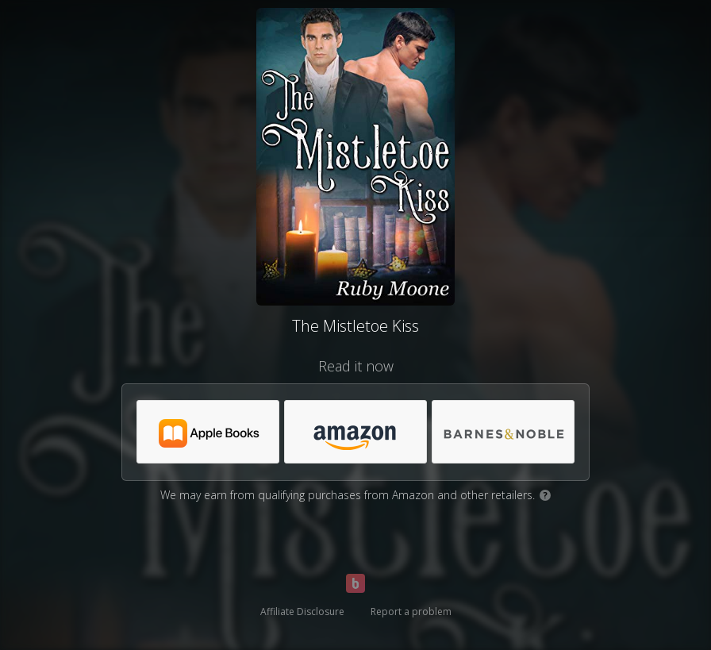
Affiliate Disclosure (302, 611)
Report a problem (411, 611)
